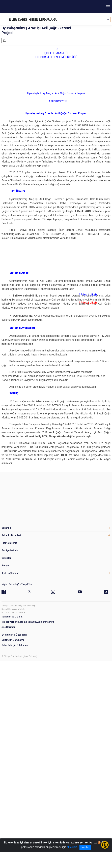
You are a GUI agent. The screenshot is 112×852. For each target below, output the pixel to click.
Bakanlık (6, 528)
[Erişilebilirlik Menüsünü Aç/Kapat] (105, 845)
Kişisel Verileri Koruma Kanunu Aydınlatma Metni (28, 621)
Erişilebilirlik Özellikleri (14, 634)
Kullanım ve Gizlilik (12, 616)
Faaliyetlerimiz (10, 550)
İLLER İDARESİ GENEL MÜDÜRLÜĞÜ (33, 19)
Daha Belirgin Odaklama (15, 645)
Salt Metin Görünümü (13, 640)
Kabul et (85, 847)
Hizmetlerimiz (9, 543)
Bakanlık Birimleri (11, 535)
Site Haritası (8, 627)
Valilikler (6, 558)
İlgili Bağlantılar (10, 573)
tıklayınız (72, 847)
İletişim (6, 565)
